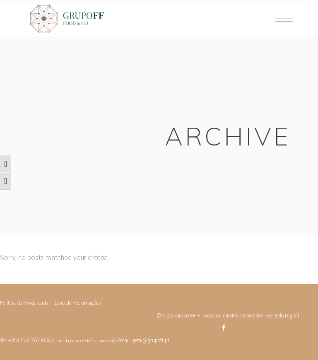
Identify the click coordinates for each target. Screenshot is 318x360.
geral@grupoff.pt (150, 340)
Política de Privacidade (24, 303)
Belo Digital (287, 316)
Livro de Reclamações (78, 303)
